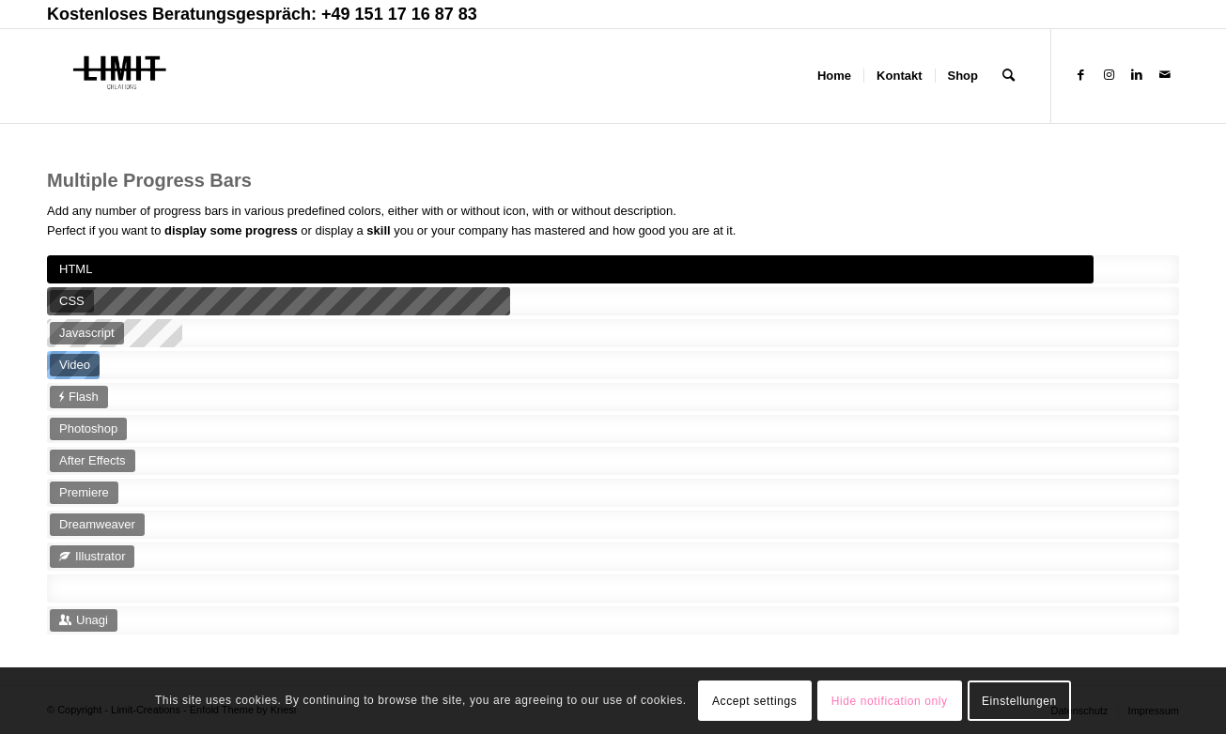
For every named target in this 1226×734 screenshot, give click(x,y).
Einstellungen (1019, 701)
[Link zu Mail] (1165, 75)
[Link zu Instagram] (1108, 75)
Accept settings (754, 701)
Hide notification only (889, 701)
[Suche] (1008, 76)
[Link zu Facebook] (1080, 75)
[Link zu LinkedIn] (1137, 75)
